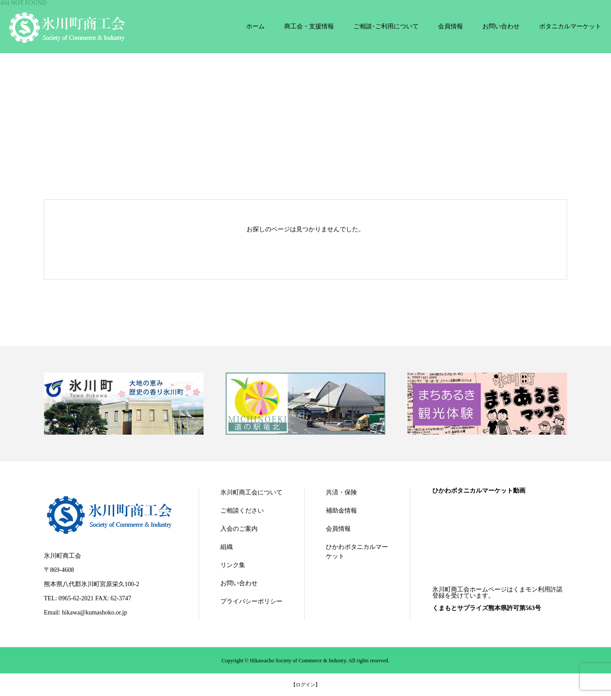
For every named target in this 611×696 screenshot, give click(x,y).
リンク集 (232, 565)
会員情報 (450, 26)
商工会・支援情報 (309, 26)
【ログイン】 (305, 684)
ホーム (255, 26)
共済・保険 (341, 492)
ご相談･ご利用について (386, 26)
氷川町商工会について (251, 492)
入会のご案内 (239, 528)
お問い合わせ (501, 26)
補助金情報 (341, 510)
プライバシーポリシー (251, 601)
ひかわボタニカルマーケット (357, 552)
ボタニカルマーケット (570, 26)
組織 (226, 547)
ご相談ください (242, 510)
